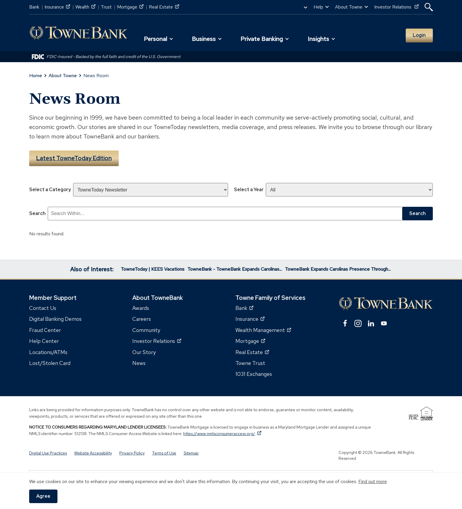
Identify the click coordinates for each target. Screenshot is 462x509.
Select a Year (249, 189)
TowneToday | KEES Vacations (152, 269)
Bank (34, 7)
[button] (429, 7)
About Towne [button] (348, 7)
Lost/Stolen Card (49, 362)
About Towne (63, 75)
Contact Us (42, 307)
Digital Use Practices (48, 452)
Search (37, 213)
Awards (140, 307)
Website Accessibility (93, 452)
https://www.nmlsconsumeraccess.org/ (222, 433)
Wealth (85, 7)
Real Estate (164, 7)
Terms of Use (164, 452)
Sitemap (191, 452)
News (139, 362)
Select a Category (50, 189)
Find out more (372, 481)
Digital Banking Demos (55, 318)
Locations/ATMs (48, 351)
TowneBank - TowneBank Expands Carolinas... (234, 269)
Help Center (44, 340)
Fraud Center (45, 329)
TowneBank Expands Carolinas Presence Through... (338, 269)
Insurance (57, 7)
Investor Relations (396, 7)
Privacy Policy (132, 452)
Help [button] (318, 7)
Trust (106, 7)
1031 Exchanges (253, 373)
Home (35, 75)
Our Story (144, 351)
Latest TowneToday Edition (74, 158)
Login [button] (419, 35)
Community (146, 329)
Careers (141, 318)
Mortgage (130, 7)
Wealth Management (263, 329)
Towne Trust (250, 362)
